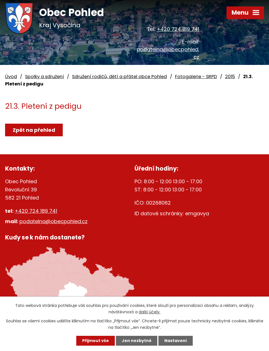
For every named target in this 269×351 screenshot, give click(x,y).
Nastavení (175, 340)
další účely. (149, 312)
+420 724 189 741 (178, 29)
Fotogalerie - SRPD (196, 76)
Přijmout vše (95, 340)
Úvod (11, 76)
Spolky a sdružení (44, 76)
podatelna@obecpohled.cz (53, 221)
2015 (230, 76)
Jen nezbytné (136, 340)
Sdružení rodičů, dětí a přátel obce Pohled (119, 76)
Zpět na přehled (34, 129)
